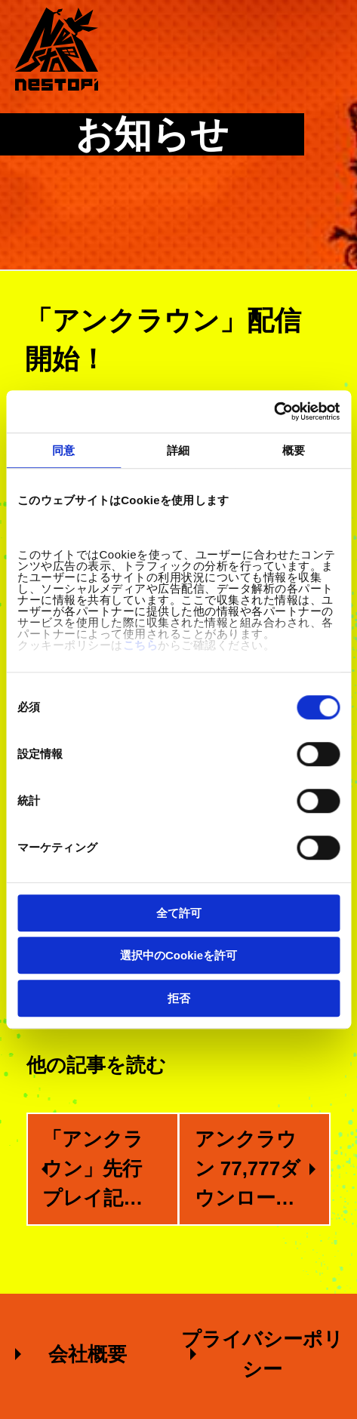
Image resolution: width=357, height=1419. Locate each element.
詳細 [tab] (178, 450)
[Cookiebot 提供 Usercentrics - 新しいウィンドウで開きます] (274, 411)
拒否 (179, 998)
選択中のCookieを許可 (178, 955)
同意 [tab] (63, 450)
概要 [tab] (293, 450)
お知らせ (152, 134)
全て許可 (179, 912)
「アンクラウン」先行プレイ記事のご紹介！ (92, 1170)
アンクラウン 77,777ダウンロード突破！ (248, 1170)
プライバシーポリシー (262, 1354)
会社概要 (87, 1354)
